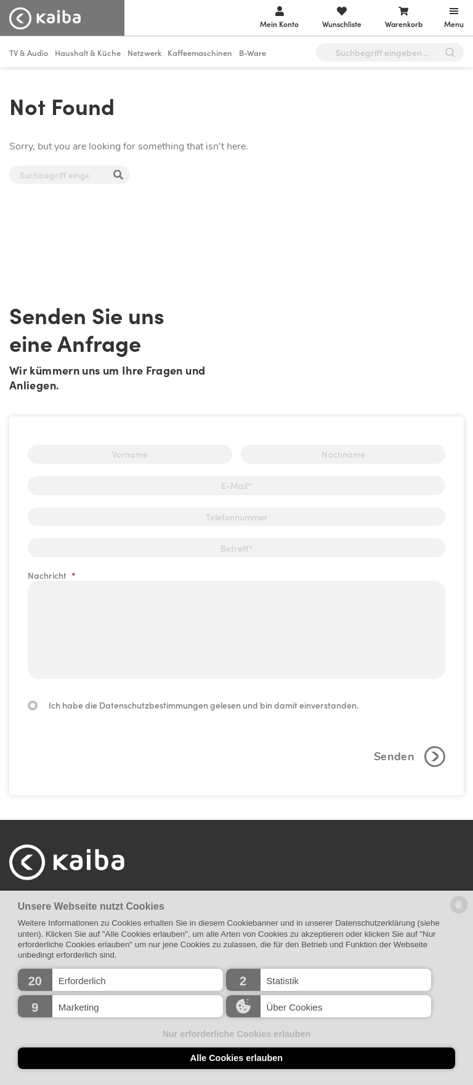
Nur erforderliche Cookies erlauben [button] (237, 1034)
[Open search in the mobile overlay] (390, 52)
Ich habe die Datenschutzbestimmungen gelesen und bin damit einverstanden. (203, 705)
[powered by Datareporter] (459, 912)
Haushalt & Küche (88, 52)
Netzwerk (144, 52)
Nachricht (52, 575)
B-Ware (252, 52)
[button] (120, 980)
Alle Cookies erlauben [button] (236, 1058)
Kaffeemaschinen (200, 52)
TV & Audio (29, 52)
